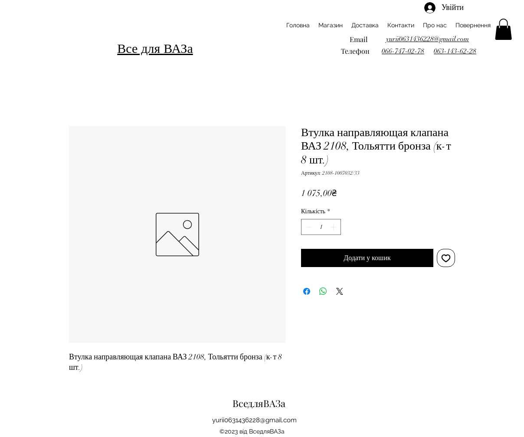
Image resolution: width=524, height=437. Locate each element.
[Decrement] (307, 227)
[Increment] (334, 227)
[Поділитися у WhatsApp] (323, 291)
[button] (503, 29)
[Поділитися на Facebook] (306, 291)
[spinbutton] (321, 227)
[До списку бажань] (446, 258)
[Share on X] (339, 291)
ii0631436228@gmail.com (259, 420)
